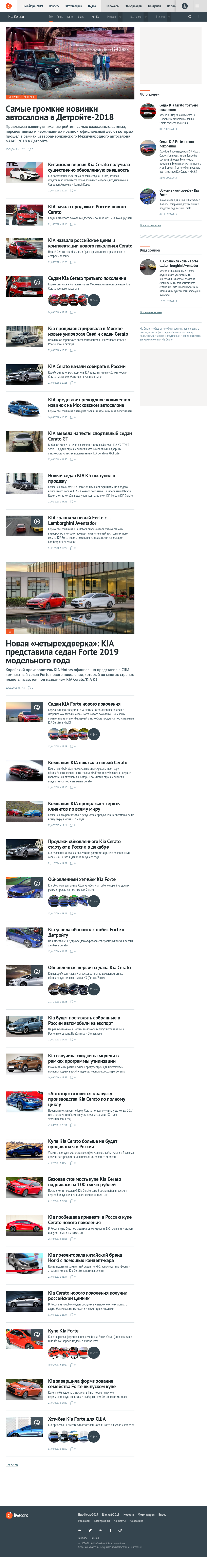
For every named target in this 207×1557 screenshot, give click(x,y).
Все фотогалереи (150, 225)
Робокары (113, 6)
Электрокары (133, 6)
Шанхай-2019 (110, 1514)
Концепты (154, 6)
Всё (51, 17)
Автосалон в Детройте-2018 (21, 97)
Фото (70, 17)
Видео (92, 6)
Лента (60, 17)
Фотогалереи (73, 6)
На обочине (174, 6)
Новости (54, 6)
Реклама (95, 1537)
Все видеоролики (151, 312)
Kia (97, 17)
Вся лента (12, 1464)
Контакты (82, 1537)
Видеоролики (150, 249)
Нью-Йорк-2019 (33, 6)
